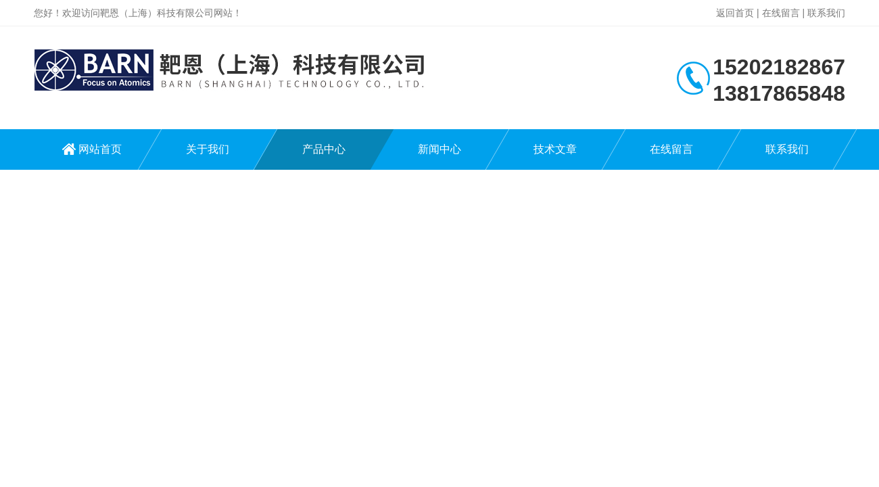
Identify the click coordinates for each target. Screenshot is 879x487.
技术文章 (555, 149)
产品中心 (324, 149)
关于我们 (207, 149)
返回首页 (735, 12)
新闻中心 (439, 149)
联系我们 (826, 12)
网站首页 (100, 149)
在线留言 (781, 12)
